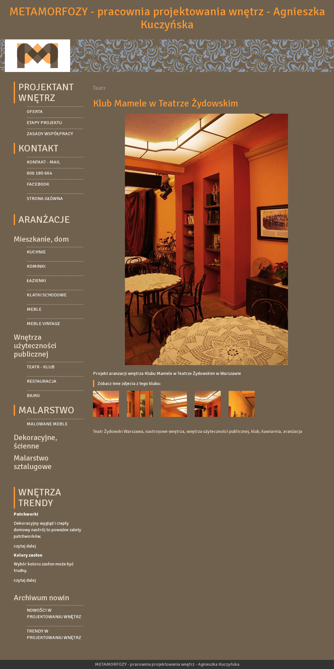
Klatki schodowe (47, 295)
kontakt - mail (43, 162)
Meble (34, 309)
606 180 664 (39, 173)
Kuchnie (36, 252)
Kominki (36, 266)
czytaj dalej (25, 546)
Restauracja (41, 381)
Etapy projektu (44, 122)
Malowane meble (47, 424)
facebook (38, 184)
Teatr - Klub (40, 367)
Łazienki (36, 280)
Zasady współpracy (50, 133)
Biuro (33, 395)
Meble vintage (43, 323)
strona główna (45, 198)
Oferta (35, 111)
